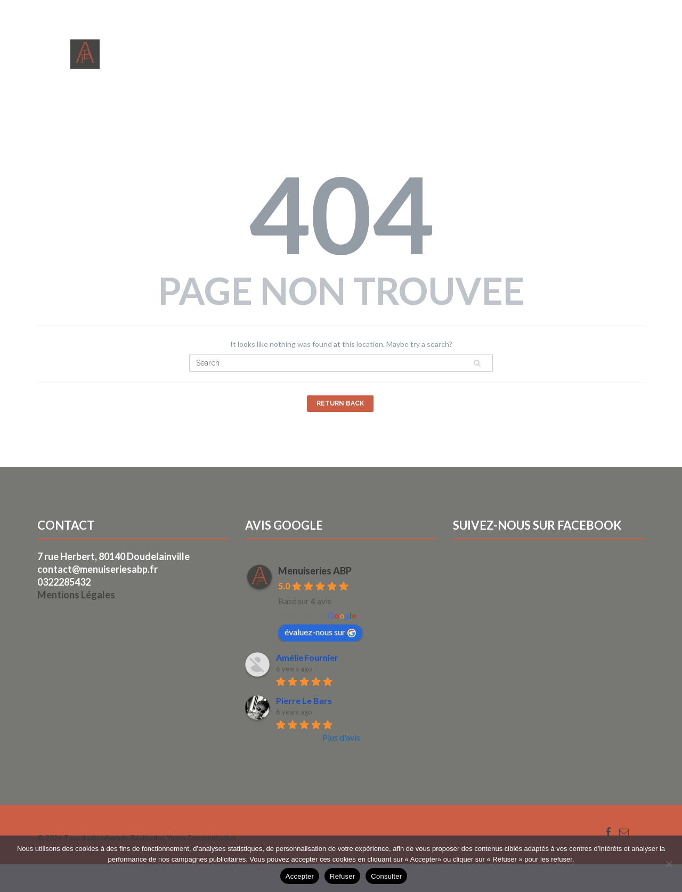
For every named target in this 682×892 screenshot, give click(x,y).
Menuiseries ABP (315, 571)
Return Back (340, 403)
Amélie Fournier (307, 657)
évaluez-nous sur (320, 632)
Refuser (342, 876)
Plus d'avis (341, 737)
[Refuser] (668, 863)
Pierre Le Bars (304, 700)
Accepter (300, 876)
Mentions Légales (76, 595)
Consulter (386, 876)
